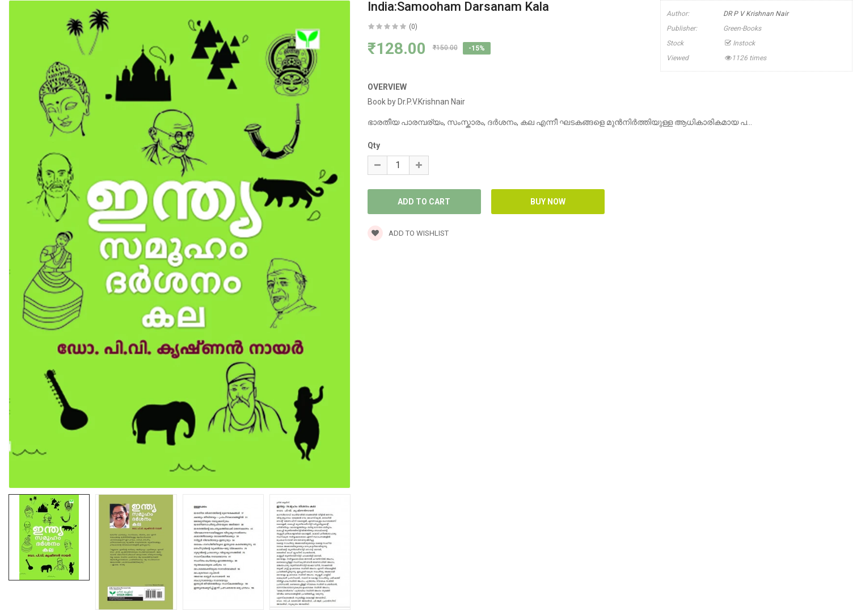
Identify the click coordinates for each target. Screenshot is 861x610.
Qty (374, 145)
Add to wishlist (408, 233)
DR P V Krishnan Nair (755, 14)
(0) (413, 27)
